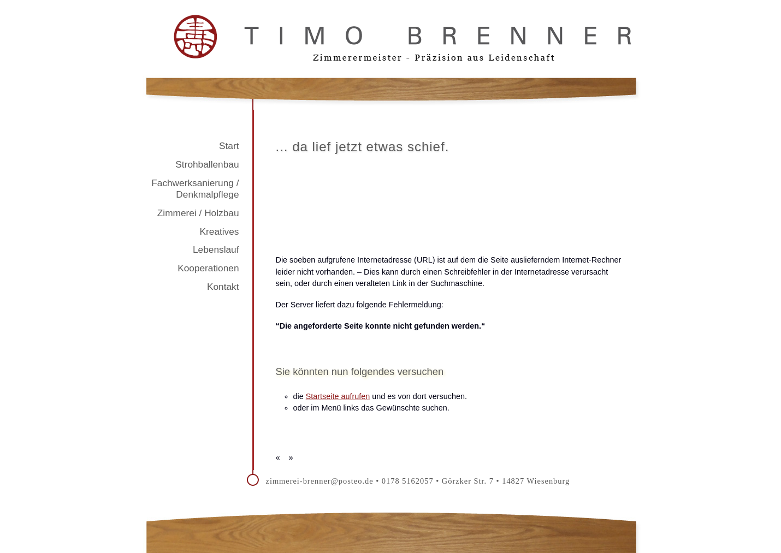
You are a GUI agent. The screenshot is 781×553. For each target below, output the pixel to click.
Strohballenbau (207, 164)
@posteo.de (352, 481)
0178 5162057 (408, 481)
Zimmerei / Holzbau (198, 212)
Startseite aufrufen (338, 396)
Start (229, 145)
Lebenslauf (216, 249)
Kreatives (219, 231)
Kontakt (223, 286)
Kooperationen (208, 268)
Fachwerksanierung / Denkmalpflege (195, 188)
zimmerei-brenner (298, 481)
